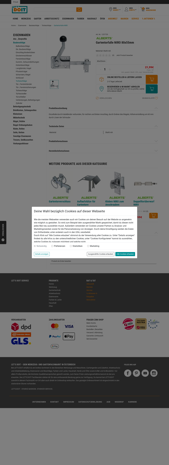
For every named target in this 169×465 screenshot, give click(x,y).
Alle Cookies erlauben (125, 254)
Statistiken (78, 246)
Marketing (94, 246)
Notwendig (42, 246)
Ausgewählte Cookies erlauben (100, 254)
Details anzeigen (41, 254)
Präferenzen (59, 246)
